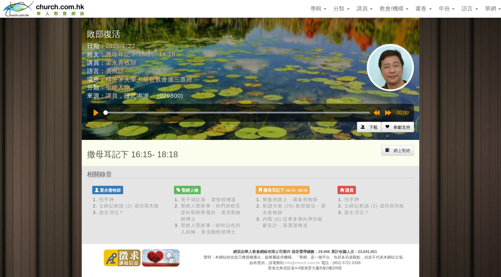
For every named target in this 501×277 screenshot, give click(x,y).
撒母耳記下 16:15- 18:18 (141, 54)
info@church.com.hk (302, 263)
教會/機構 (394, 8)
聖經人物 (118, 87)
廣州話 (115, 71)
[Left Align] (397, 127)
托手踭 (106, 199)
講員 (365, 8)
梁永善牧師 (121, 63)
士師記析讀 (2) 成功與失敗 (129, 205)
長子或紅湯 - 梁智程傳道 (208, 199)
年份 (447, 8)
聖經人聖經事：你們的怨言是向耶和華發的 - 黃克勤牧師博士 (211, 212)
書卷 (423, 8)
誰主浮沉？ (111, 212)
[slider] (236, 112)
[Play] (96, 112)
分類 (341, 8)
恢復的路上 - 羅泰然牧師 (290, 199)
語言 (470, 8)
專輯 (318, 8)
